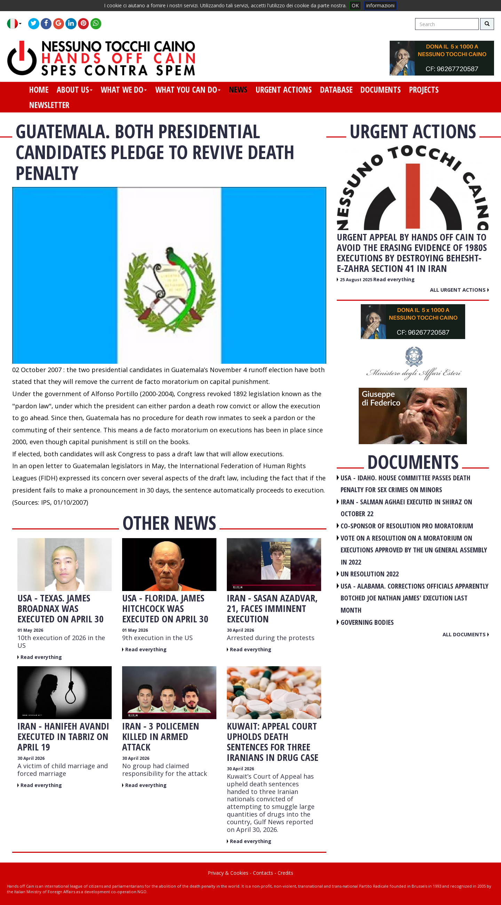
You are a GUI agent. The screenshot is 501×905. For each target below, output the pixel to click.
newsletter (49, 104)
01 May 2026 (30, 630)
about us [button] (75, 89)
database (336, 89)
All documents (466, 634)
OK (355, 5)
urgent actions (284, 89)
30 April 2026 (240, 630)
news (238, 89)
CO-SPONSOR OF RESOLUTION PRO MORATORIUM (407, 525)
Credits (285, 872)
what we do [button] (124, 89)
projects (424, 89)
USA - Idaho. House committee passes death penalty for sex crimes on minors (405, 484)
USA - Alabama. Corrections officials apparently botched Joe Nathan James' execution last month (414, 598)
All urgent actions (459, 289)
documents (380, 89)
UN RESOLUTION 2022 (370, 574)
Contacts (263, 872)
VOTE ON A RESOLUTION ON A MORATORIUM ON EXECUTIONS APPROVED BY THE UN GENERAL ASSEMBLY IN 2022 (414, 550)
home (38, 89)
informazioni (380, 5)
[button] (17, 23)
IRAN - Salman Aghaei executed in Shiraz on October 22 (406, 508)
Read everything (41, 657)
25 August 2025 (356, 280)
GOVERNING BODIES (367, 622)
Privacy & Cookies (228, 872)
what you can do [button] (188, 89)
